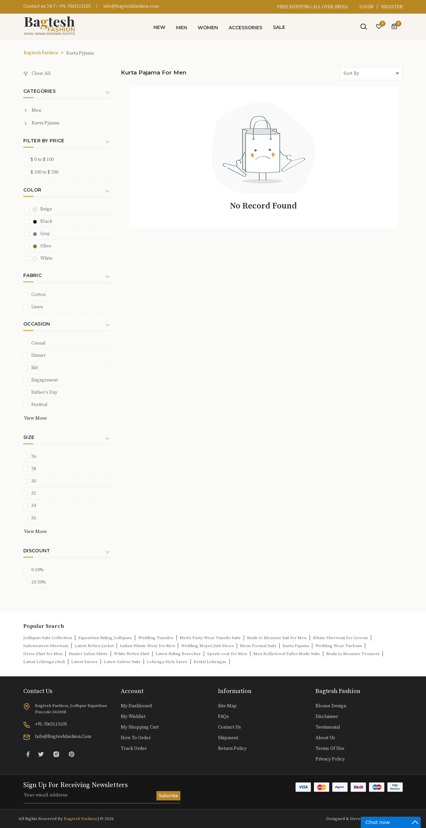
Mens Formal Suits (259, 645)
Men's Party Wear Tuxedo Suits (210, 637)
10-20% (38, 582)
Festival (39, 405)
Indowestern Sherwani (45, 645)
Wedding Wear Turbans (339, 645)
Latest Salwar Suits (122, 661)
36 (33, 518)
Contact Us (229, 727)
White (43, 258)
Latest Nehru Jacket (95, 645)
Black (42, 221)
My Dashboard (136, 706)
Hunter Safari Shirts (88, 653)
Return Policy (232, 749)
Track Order (134, 749)
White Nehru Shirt (132, 653)
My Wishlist (133, 717)
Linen (37, 307)
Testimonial (328, 727)
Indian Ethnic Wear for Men (148, 645)
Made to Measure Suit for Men (277, 637)
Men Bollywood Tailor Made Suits (286, 653)
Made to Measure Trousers (353, 653)
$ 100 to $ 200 (43, 172)
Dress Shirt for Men (43, 653)
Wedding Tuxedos (155, 637)
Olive (42, 246)
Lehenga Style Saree (167, 661)
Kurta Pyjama (41, 123)
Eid (34, 368)
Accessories (245, 28)
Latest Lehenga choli (44, 661)
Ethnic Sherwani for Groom (340, 637)
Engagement (44, 380)
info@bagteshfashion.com (131, 6)
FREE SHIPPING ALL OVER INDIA (312, 7)
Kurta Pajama (296, 645)
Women (208, 28)
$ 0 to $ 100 (40, 159)
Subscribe (168, 795)
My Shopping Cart (140, 727)
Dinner (38, 355)
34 (33, 506)
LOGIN (367, 7)
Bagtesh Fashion (41, 53)
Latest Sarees (84, 661)
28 (33, 469)
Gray (41, 234)
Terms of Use (330, 749)
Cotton (38, 295)
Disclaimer (327, 717)
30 (33, 481)
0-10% (37, 570)
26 (33, 457)
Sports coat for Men (227, 653)
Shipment (228, 738)
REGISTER (392, 7)
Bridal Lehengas (210, 661)
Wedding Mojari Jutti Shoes (208, 645)
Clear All (37, 73)
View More (35, 418)
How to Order (136, 738)
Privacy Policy (330, 759)
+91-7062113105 (75, 6)
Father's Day (44, 392)
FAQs (223, 717)
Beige (42, 209)
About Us (325, 738)
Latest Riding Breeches (178, 653)
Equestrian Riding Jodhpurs (105, 637)
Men (181, 28)
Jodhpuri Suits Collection (47, 637)
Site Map (227, 706)
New (159, 27)
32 (33, 493)
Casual (38, 343)
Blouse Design (331, 706)
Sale (279, 27)
